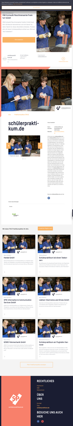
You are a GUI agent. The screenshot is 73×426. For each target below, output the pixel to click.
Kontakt (39, 403)
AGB (38, 388)
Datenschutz (40, 390)
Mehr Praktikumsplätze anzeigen (36, 365)
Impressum (40, 386)
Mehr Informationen (17, 4)
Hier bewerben (19, 39)
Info (9, 114)
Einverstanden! (36, 7)
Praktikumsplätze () (21, 114)
